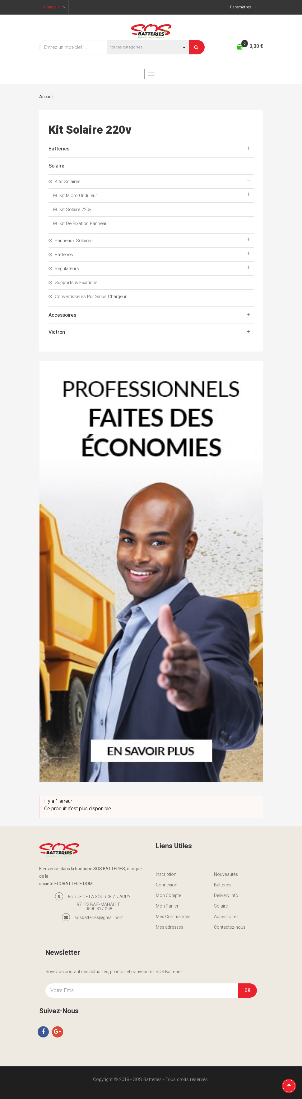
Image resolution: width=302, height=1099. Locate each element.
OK (247, 990)
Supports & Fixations (76, 282)
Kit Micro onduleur (78, 195)
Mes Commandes (173, 916)
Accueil (46, 97)
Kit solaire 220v (75, 209)
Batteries (59, 149)
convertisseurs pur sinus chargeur (91, 296)
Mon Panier (167, 906)
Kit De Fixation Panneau (83, 223)
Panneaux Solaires (74, 240)
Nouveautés (226, 874)
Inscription (166, 874)
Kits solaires (68, 181)
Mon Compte (168, 895)
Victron (57, 332)
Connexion (166, 885)
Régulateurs (67, 268)
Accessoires (62, 315)
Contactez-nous (229, 927)
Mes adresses (169, 927)
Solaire (56, 166)
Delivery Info (226, 895)
